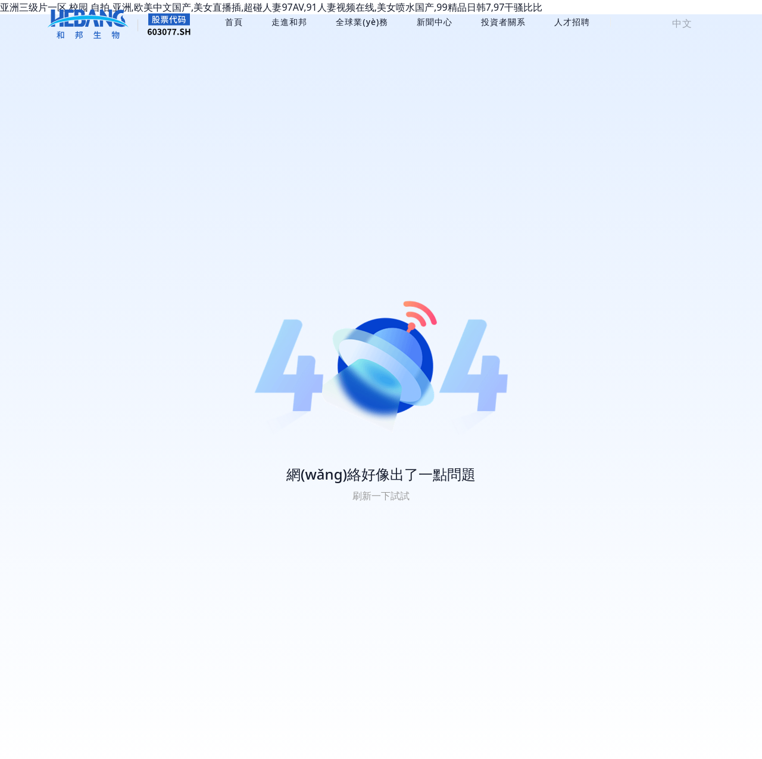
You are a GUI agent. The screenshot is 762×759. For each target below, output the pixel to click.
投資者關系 (503, 21)
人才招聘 (572, 21)
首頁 (234, 21)
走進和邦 (289, 21)
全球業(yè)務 (362, 21)
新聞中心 (434, 21)
